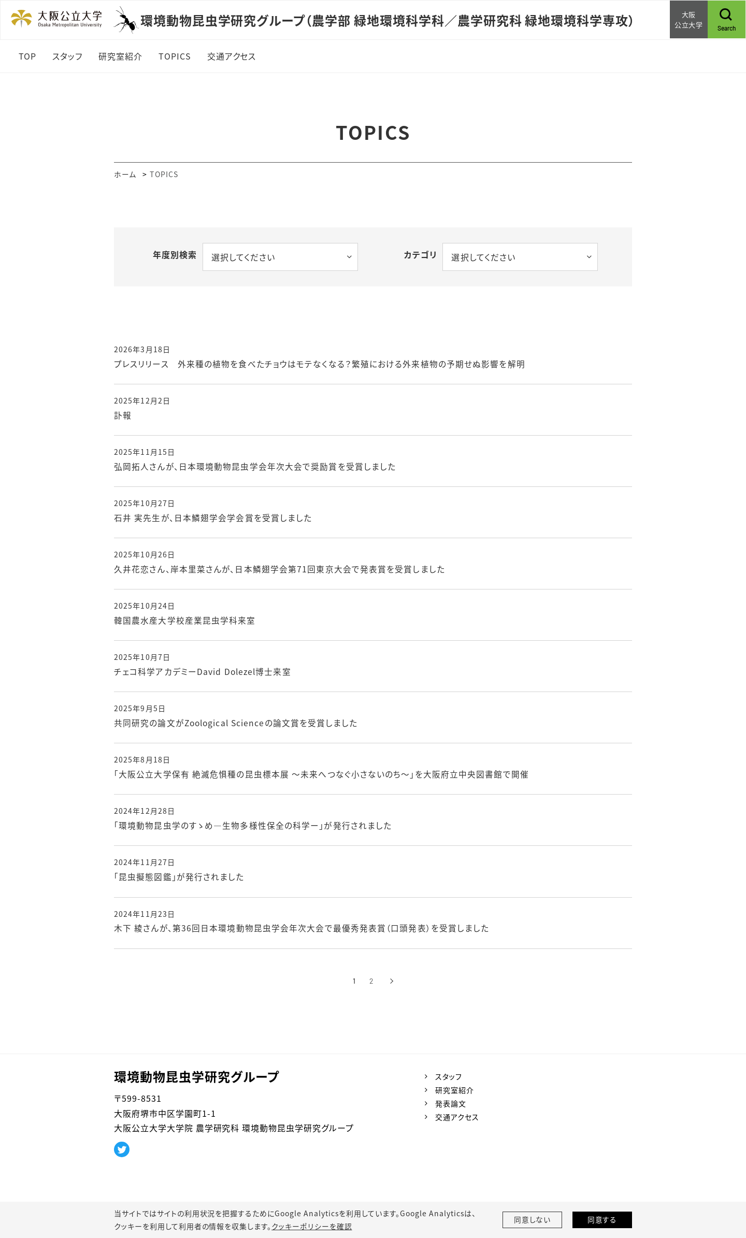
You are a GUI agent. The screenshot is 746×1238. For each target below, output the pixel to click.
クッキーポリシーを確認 (311, 1226)
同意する (602, 1220)
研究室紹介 (454, 1094)
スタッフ (448, 1081)
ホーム (125, 174)
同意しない (532, 1220)
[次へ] (391, 986)
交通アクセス (457, 1121)
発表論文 (450, 1108)
